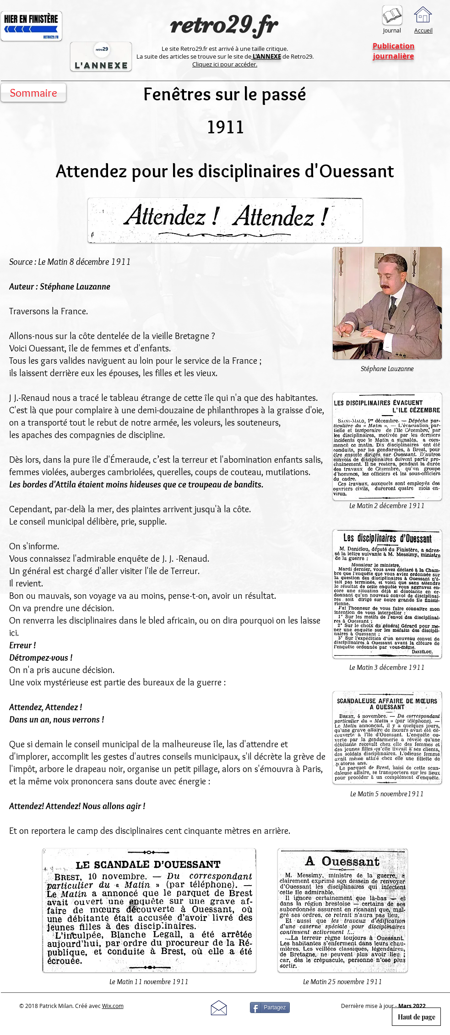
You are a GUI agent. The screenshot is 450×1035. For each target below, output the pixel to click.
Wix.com (113, 1005)
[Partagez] (270, 1007)
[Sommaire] (33, 92)
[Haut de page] (416, 1017)
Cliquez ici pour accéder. (224, 64)
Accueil (423, 30)
